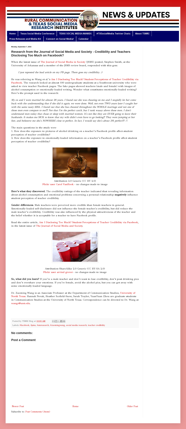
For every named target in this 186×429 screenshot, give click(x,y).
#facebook (24, 325)
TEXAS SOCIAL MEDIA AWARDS (75, 33)
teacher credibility (96, 325)
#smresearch (43, 325)
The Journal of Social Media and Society (59, 225)
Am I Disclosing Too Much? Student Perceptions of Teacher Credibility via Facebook (88, 222)
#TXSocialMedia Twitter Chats (113, 33)
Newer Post (18, 406)
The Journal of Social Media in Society (63, 61)
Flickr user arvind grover (58, 272)
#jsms (33, 325)
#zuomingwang (57, 325)
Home (12, 33)
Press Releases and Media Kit (25, 39)
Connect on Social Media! (60, 39)
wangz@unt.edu (20, 303)
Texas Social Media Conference (37, 33)
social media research (76, 325)
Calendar (84, 39)
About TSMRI (142, 33)
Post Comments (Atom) (37, 411)
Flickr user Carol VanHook (58, 184)
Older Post (132, 406)
